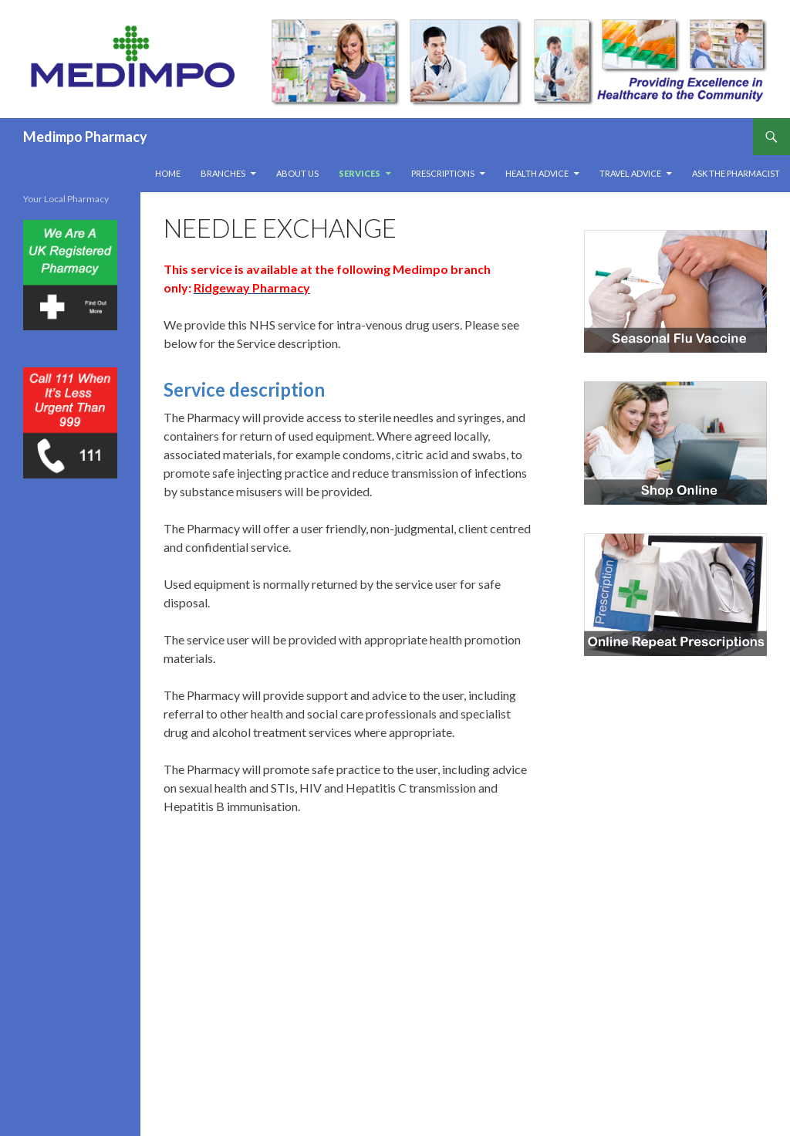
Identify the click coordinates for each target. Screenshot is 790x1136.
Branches (223, 173)
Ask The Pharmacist (736, 173)
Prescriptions (442, 173)
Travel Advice (630, 173)
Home (168, 173)
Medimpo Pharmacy (85, 136)
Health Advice (537, 173)
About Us (297, 173)
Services (359, 173)
